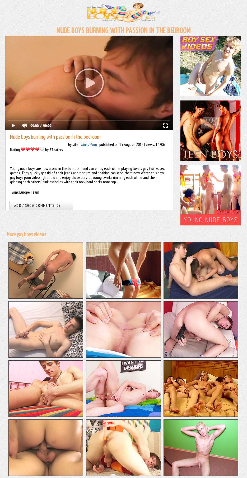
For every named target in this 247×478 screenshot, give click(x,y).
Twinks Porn (88, 144)
